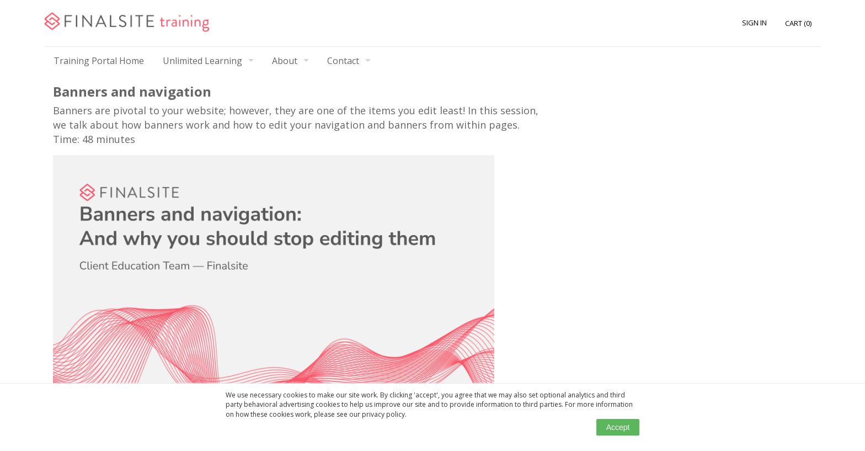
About (284, 61)
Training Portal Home (99, 61)
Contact (343, 61)
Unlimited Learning (202, 61)
